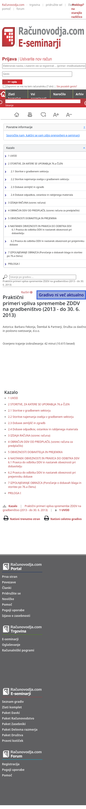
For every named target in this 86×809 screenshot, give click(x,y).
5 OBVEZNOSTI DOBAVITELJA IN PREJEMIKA (32, 218)
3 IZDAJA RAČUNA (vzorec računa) (26, 202)
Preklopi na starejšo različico (77, 11)
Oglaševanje (11, 645)
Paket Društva (12, 735)
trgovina (35, 5)
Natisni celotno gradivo (66, 519)
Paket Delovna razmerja (19, 730)
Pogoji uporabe (13, 610)
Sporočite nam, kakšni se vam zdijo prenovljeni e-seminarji (43, 135)
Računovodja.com (13, 5)
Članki (6, 588)
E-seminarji (10, 639)
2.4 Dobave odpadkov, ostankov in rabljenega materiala (41, 195)
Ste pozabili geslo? (66, 86)
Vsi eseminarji (38, 95)
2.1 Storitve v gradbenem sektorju (29, 171)
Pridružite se (11, 593)
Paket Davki (11, 713)
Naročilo (59, 94)
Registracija (10, 764)
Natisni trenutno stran (25, 519)
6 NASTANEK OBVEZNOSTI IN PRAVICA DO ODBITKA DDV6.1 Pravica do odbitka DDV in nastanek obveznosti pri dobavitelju (44, 462)
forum (20, 9)
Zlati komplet (14, 95)
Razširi (26, 292)
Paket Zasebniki (14, 724)
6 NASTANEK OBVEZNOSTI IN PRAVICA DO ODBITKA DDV (46, 230)
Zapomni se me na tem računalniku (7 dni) (29, 86)
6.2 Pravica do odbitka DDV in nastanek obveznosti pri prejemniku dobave (47, 242)
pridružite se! (54, 5)
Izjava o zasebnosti (16, 616)
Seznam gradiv (13, 702)
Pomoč (7, 605)
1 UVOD (12, 156)
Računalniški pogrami (18, 650)
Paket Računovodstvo (18, 718)
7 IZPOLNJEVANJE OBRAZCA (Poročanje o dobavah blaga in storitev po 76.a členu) (44, 254)
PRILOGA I (13, 264)
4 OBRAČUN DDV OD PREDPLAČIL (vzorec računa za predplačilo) (43, 210)
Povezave (9, 582)
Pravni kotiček (12, 741)
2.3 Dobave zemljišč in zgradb (27, 187)
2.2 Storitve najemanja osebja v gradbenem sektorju (39, 179)
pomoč (6, 9)
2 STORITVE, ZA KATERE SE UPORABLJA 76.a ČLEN (35, 163)
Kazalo (10, 506)
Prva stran (9, 577)
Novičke (8, 599)
